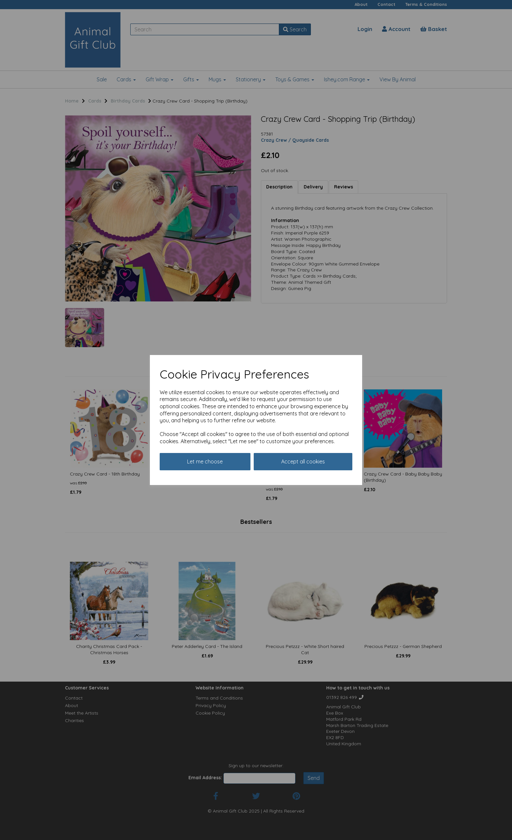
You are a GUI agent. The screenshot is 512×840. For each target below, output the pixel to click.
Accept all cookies (303, 461)
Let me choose (205, 461)
